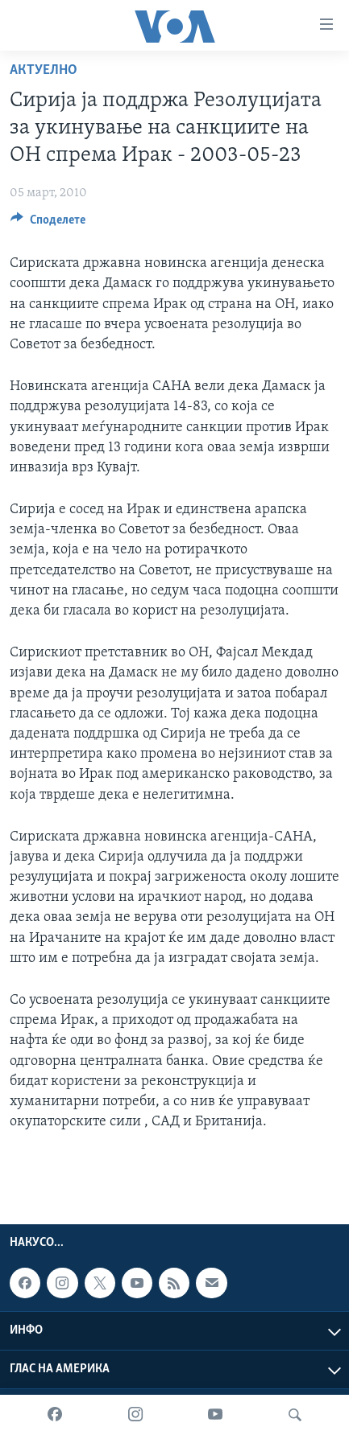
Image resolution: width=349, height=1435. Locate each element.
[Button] (47, 223)
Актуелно (43, 70)
